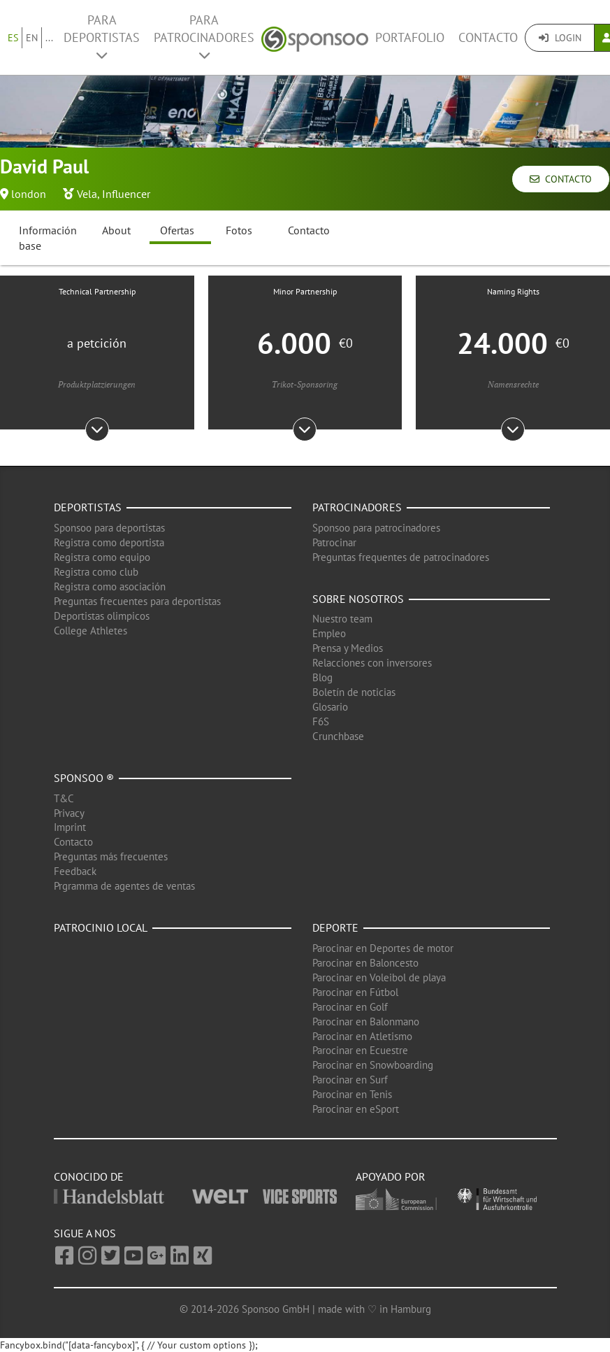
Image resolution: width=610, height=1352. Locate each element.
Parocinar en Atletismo (362, 1036)
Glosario (330, 706)
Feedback (75, 871)
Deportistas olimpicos (102, 615)
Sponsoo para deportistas (109, 527)
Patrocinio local (100, 927)
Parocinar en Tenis (352, 1094)
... (49, 37)
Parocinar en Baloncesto (365, 962)
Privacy (69, 813)
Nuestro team (342, 618)
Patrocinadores (357, 507)
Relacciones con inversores (372, 662)
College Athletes (90, 630)
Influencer (126, 194)
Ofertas (177, 230)
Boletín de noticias (353, 692)
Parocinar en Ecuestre (360, 1050)
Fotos (239, 230)
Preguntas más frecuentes (111, 856)
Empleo (329, 633)
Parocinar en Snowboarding (372, 1065)
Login (560, 37)
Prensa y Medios (347, 648)
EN (32, 37)
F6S (320, 721)
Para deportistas (102, 37)
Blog (322, 677)
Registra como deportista (109, 542)
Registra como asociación (110, 586)
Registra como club (96, 571)
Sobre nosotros (358, 599)
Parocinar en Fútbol (355, 992)
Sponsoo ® (84, 778)
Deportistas (88, 507)
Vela (87, 194)
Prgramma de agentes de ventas (124, 885)
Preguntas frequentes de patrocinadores (400, 557)
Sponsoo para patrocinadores (376, 527)
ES (13, 37)
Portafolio (409, 37)
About (116, 230)
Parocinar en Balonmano (365, 1021)
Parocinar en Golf (350, 1006)
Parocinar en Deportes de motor (382, 948)
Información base (48, 238)
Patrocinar (334, 542)
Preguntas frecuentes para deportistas (137, 601)
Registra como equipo (102, 557)
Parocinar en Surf (350, 1079)
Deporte (335, 927)
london (28, 194)
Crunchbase (338, 736)
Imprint (70, 827)
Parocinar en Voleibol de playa (379, 977)
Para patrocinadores (204, 37)
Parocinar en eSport (355, 1109)
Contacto (488, 37)
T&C (64, 798)
